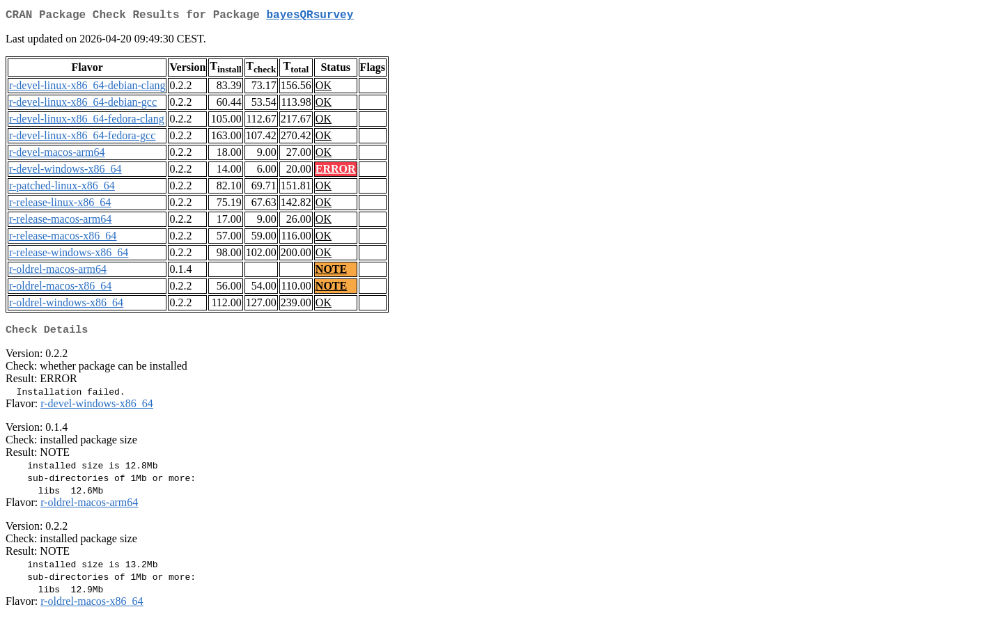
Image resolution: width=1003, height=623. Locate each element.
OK (324, 88)
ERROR (336, 172)
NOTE (331, 272)
